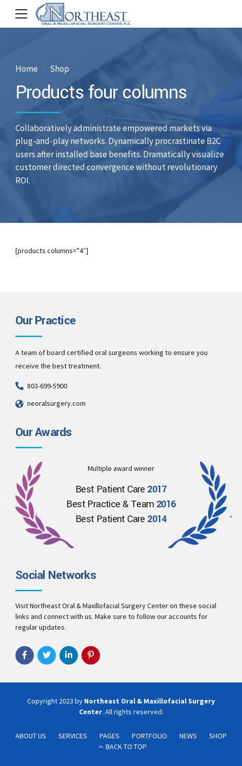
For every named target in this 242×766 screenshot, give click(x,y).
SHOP (218, 735)
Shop (59, 69)
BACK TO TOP (126, 746)
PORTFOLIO (149, 735)
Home (26, 69)
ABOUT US (30, 735)
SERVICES (72, 735)
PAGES (109, 735)
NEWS (188, 735)
